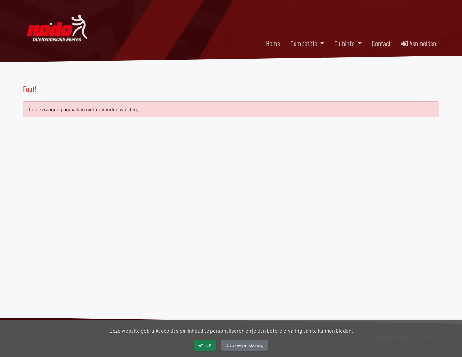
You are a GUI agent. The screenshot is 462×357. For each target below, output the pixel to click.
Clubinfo (345, 43)
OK (205, 345)
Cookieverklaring (244, 345)
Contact (381, 43)
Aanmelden (418, 43)
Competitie (304, 43)
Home (273, 43)
